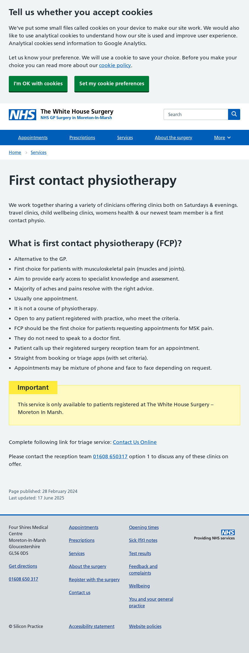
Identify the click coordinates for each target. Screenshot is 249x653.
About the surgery (173, 137)
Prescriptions (82, 137)
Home (15, 152)
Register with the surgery (94, 579)
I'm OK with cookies (38, 83)
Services (125, 137)
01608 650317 (110, 456)
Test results (140, 553)
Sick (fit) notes (143, 540)
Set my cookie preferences (111, 83)
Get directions (23, 566)
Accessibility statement (91, 626)
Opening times (144, 527)
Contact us (79, 592)
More (222, 137)
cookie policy (115, 65)
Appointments (32, 137)
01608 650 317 (23, 579)
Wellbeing (139, 586)
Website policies (145, 626)
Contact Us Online (135, 442)
